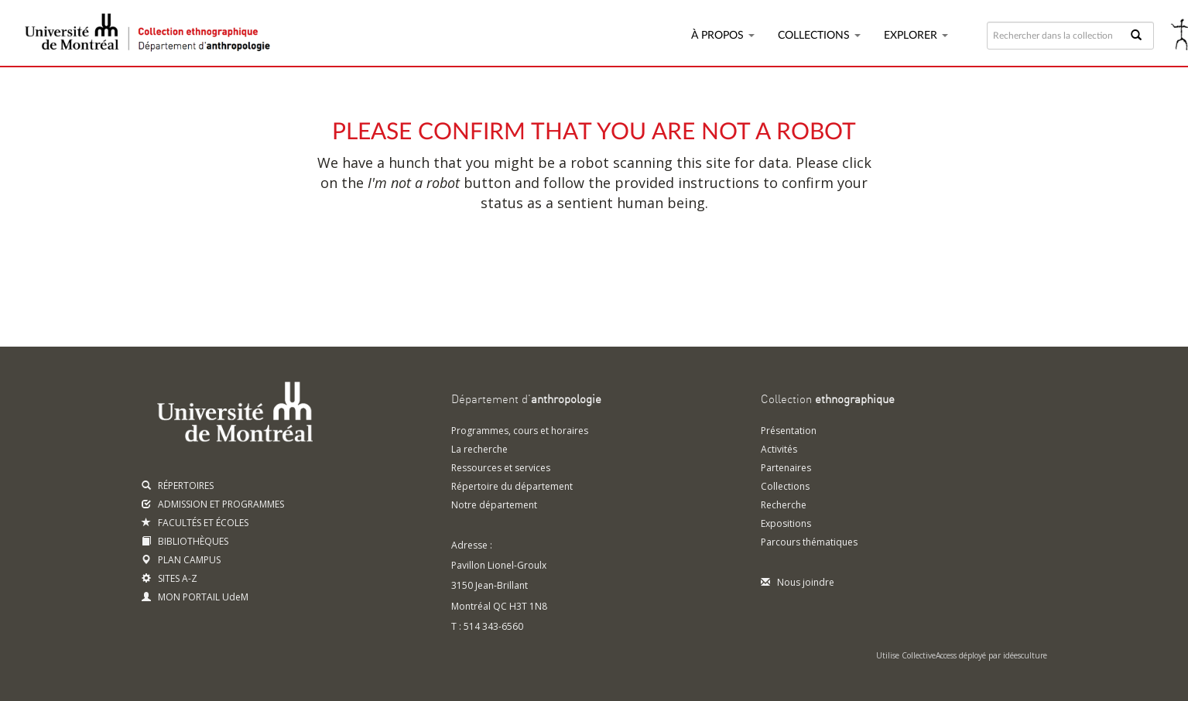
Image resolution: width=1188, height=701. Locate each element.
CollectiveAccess (929, 655)
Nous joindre (797, 582)
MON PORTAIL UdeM (195, 597)
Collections (785, 486)
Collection (828, 400)
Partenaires (786, 467)
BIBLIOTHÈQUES (185, 541)
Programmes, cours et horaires (519, 430)
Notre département (494, 504)
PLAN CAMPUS (181, 559)
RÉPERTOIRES (178, 485)
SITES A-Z (169, 578)
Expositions (786, 523)
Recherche (783, 504)
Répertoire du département (512, 486)
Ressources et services (500, 467)
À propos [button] (723, 35)
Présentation (789, 430)
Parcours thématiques (809, 542)
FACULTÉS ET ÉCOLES (195, 522)
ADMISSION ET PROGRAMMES (213, 504)
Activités (779, 449)
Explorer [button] (916, 35)
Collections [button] (819, 35)
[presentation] (562, 261)
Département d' (526, 400)
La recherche (479, 449)
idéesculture (1025, 655)
